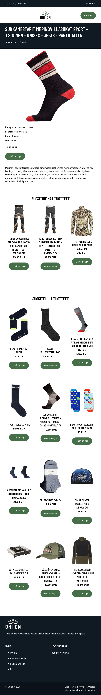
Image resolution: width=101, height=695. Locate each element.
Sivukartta (90, 690)
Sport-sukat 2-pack (19, 424)
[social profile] (25, 3)
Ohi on (13, 652)
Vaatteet (12, 42)
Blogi (12, 669)
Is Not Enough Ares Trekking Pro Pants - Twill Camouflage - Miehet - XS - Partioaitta (19, 246)
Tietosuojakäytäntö (73, 690)
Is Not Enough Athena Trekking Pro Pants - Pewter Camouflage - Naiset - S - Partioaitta (50, 246)
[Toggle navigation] (8, 15)
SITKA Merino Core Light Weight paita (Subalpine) (82, 245)
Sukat (23, 42)
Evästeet (90, 686)
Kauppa (88, 15)
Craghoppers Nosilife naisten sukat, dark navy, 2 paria (19, 494)
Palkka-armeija (17, 663)
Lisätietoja (15, 156)
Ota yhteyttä (78, 686)
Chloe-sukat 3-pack (50, 500)
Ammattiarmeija (18, 658)
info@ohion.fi (89, 3)
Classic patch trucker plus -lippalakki (82, 504)
